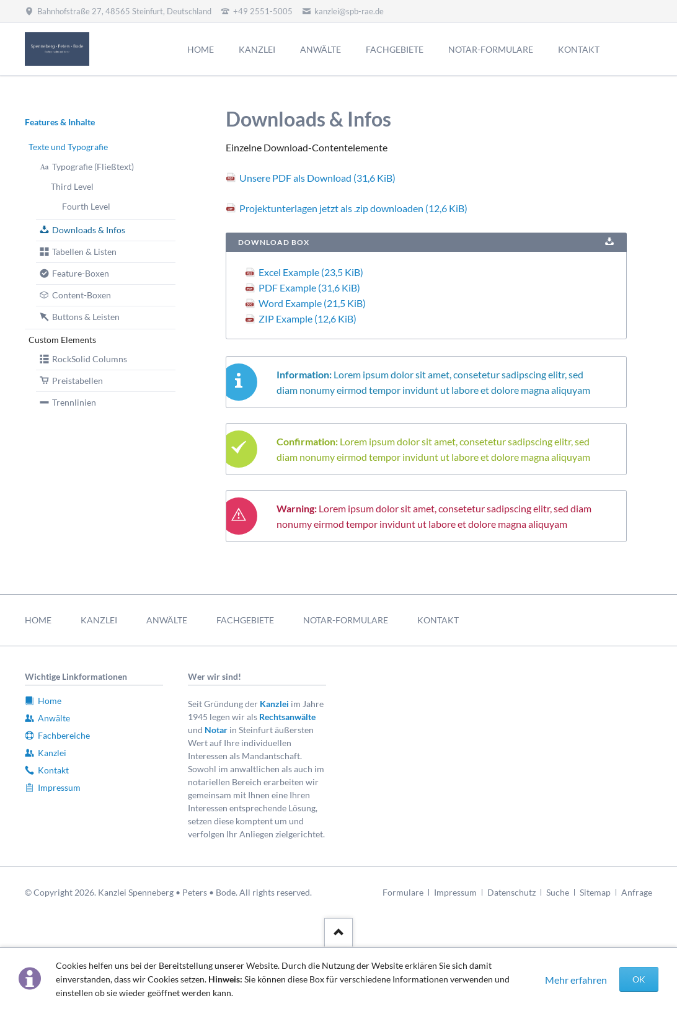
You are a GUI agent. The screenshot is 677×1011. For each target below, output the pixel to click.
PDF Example (309, 287)
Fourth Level (86, 206)
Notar (216, 729)
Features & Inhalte (60, 122)
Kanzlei (274, 703)
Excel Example (311, 272)
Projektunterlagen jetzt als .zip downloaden (353, 208)
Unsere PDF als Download (317, 178)
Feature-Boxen (80, 273)
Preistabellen (77, 380)
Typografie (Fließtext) (93, 166)
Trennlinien (74, 402)
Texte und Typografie (68, 146)
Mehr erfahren (576, 980)
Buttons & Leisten (86, 316)
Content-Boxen (81, 295)
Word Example (312, 303)
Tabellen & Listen (84, 251)
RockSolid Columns (89, 359)
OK (638, 979)
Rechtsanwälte (287, 716)
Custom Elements (62, 339)
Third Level (72, 186)
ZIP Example (307, 318)
